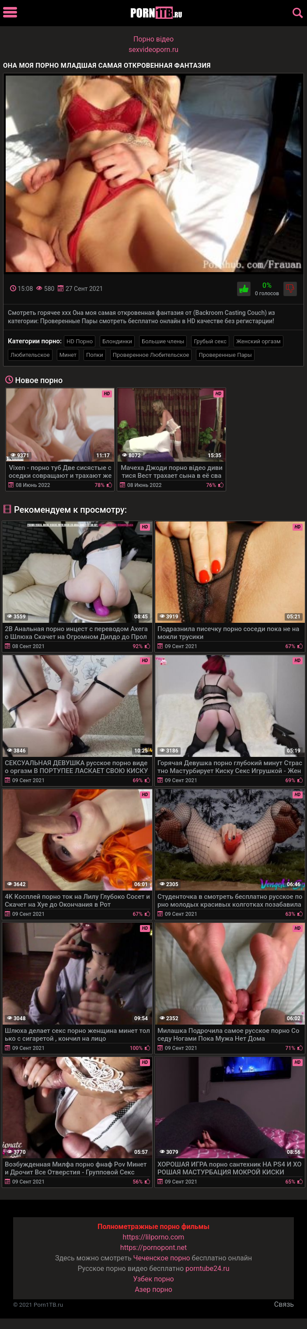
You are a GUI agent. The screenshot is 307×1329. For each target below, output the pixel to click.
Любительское (30, 355)
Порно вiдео (153, 39)
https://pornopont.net (153, 1247)
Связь (284, 1304)
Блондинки (117, 341)
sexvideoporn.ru (153, 49)
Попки (94, 355)
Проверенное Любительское (151, 355)
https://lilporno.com (154, 1237)
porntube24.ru (207, 1268)
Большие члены (163, 341)
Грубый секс (210, 341)
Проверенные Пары (225, 355)
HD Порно (79, 341)
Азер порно (153, 1289)
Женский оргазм (258, 341)
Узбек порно (153, 1279)
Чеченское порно (161, 1258)
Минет (68, 355)
